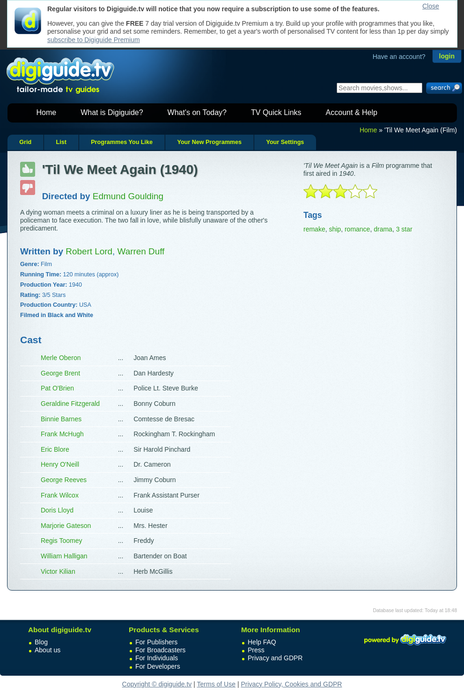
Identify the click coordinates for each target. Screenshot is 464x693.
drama (383, 229)
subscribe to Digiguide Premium (93, 39)
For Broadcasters (160, 650)
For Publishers (156, 642)
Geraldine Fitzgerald (70, 403)
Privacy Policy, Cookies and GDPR (291, 684)
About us (47, 650)
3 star (404, 229)
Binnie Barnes (61, 419)
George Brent (60, 373)
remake (314, 229)
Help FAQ (262, 642)
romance (357, 229)
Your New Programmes (209, 142)
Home (47, 112)
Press (256, 650)
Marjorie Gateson (66, 525)
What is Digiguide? (112, 112)
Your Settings (285, 142)
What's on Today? (197, 112)
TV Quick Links (276, 112)
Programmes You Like (122, 142)
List (61, 142)
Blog (41, 642)
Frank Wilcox (60, 495)
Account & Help (351, 112)
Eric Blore (55, 449)
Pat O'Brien (57, 388)
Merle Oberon (61, 357)
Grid (25, 142)
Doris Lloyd (57, 510)
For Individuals (156, 658)
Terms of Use (216, 684)
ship (335, 229)
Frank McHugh (62, 434)
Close (430, 6)
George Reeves (64, 480)
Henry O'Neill (60, 464)
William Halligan (64, 556)
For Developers (157, 666)
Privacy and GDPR (275, 658)
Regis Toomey (61, 540)
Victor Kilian (58, 571)
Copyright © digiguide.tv (157, 684)
